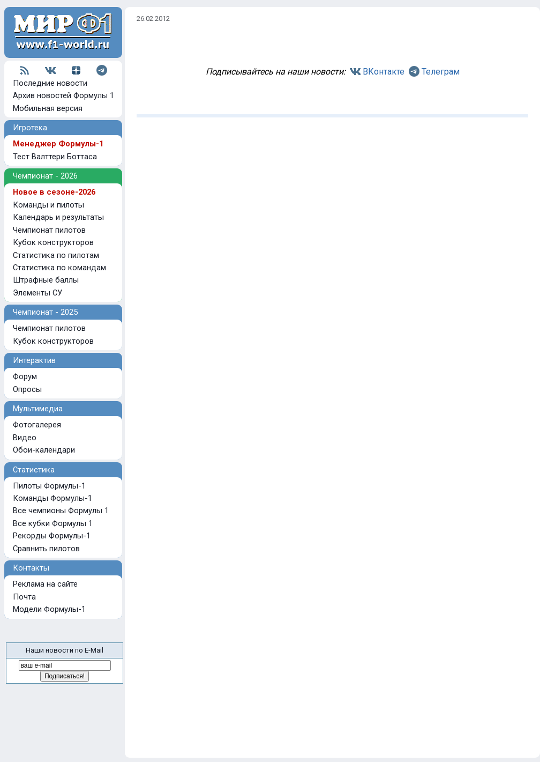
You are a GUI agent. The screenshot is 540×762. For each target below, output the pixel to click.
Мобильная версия (47, 108)
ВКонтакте (383, 71)
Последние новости (50, 83)
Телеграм (441, 71)
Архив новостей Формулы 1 (63, 95)
